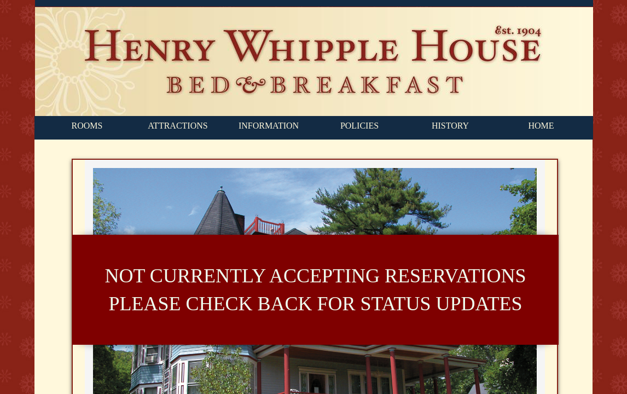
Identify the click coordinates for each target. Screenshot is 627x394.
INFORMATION (269, 125)
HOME (541, 125)
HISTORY (450, 125)
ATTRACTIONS (177, 125)
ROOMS (87, 125)
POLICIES (359, 125)
